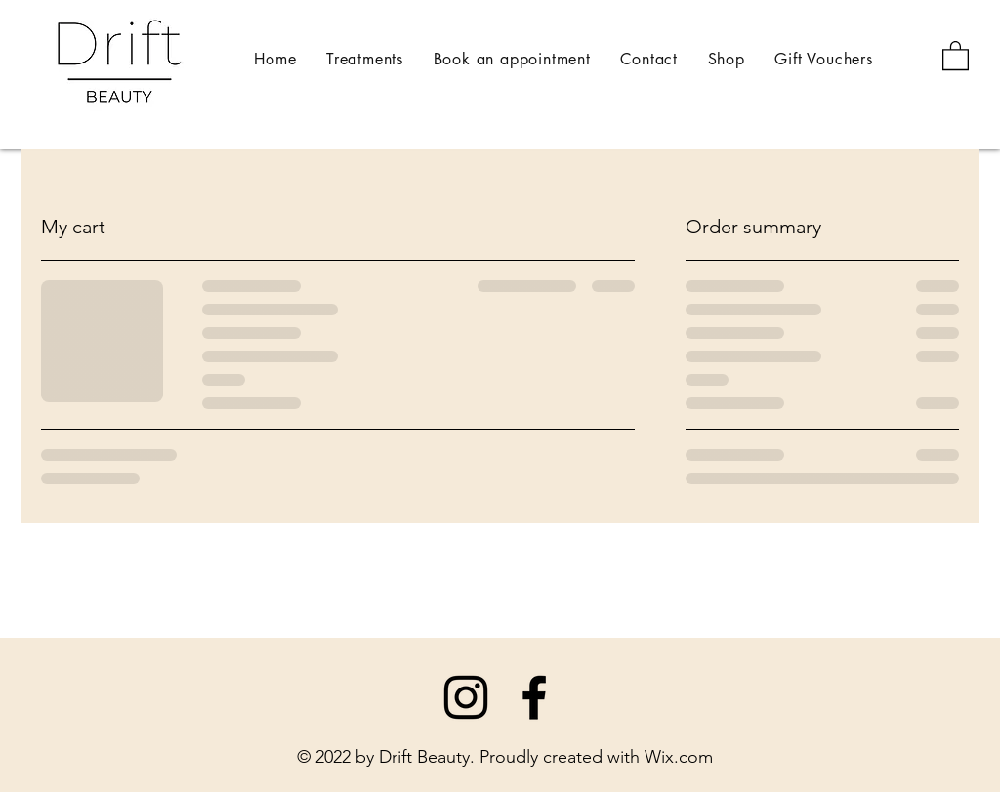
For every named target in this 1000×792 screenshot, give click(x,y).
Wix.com (679, 757)
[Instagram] (466, 697)
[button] (955, 54)
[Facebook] (534, 697)
